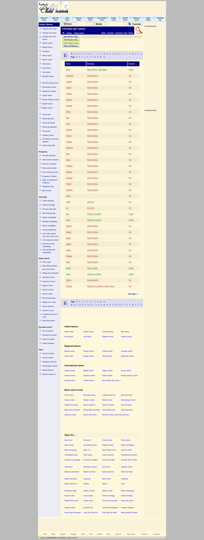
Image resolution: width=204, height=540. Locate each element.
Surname (110, 33)
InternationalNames (102, 19)
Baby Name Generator (72, 410)
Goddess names (48, 135)
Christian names (108, 332)
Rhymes (86, 484)
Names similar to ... (90, 405)
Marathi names (70, 351)
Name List (86, 450)
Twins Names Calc (108, 410)
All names (45, 51)
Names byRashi (79, 19)
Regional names (108, 445)
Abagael (69, 82)
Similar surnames (48, 343)
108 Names (68, 467)
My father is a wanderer (95, 286)
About (108, 534)
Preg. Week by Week (109, 513)
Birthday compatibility (49, 221)
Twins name (46, 114)
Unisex (131, 70)
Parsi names (46, 68)
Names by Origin (127, 472)
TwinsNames (67, 19)
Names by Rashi (48, 119)
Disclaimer (145, 534)
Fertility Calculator (127, 508)
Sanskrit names (126, 337)
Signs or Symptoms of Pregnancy (50, 181)
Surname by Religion (90, 460)
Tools (125, 33)
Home (45, 534)
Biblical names (47, 47)
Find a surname (47, 331)
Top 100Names (125, 19)
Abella (68, 202)
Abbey (68, 112)
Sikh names (46, 64)
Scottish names (88, 380)
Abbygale (69, 178)
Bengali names (88, 356)
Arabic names (47, 95)
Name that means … (128, 501)
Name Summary (126, 395)
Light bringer (102, 70)
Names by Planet (89, 472)
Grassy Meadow (92, 280)
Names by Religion (127, 445)
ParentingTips (160, 19)
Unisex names (107, 440)
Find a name (46, 262)
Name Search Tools (109, 450)
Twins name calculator (110, 501)
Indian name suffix (48, 145)
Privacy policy (131, 534)
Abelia (68, 196)
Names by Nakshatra (49, 127)
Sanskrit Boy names (49, 87)
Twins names (125, 440)
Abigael (68, 232)
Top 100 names (126, 405)
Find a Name (69, 395)
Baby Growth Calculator (129, 513)
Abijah (68, 274)
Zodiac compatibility (49, 217)
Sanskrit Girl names (49, 91)
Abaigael (69, 100)
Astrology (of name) (90, 467)
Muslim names (47, 60)
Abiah (68, 220)
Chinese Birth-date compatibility (48, 251)
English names (47, 43)
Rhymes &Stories (136, 19)
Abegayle (69, 190)
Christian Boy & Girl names (49, 38)
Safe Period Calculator (110, 508)
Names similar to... (48, 306)
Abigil (68, 262)
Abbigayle (69, 148)
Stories (104, 484)
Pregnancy (87, 479)
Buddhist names (47, 76)
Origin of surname (48, 339)
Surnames (63, 534)
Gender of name (48, 290)
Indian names (79, 33)
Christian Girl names (49, 33)
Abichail (69, 226)
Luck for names (47, 358)
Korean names (107, 375)
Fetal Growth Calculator (73, 513)
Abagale (69, 94)
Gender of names (48, 353)
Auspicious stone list (49, 362)
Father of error (109, 286)
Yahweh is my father (94, 214)
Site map (99, 534)
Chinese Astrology (48, 205)
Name (104, 33)
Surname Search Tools (129, 460)
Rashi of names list (48, 374)
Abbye (68, 160)
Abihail (68, 268)
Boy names (68, 440)
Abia (67, 214)
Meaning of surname (49, 335)
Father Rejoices (92, 76)
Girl (130, 76)
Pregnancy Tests (48, 186)
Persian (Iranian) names (50, 100)
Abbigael (69, 130)
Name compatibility (48, 226)
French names (126, 371)
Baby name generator (49, 266)
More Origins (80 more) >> (111, 380)
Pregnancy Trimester (49, 176)
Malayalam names (127, 356)
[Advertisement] (118, 7)
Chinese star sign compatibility (48, 245)
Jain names (46, 72)
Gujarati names (88, 351)
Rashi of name (47, 294)
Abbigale (69, 142)
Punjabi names (107, 351)
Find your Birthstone (49, 230)
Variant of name (70, 508)
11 (104, 57)
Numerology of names (50, 366)
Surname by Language (72, 460)
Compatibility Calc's (71, 455)
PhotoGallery (148, 19)
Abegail (68, 184)
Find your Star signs (49, 209)
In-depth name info (108, 395)
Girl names (87, 440)
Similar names (88, 501)
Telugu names (107, 356)
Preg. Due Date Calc (90, 513)
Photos (83, 534)
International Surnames (129, 455)
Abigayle (69, 256)
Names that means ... (90, 415)
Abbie (68, 124)
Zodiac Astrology (48, 201)
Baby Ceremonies (71, 484)
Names (69, 33)
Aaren (68, 70)
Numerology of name (128, 400)
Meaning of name (48, 277)
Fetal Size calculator (49, 164)
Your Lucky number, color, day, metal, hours (50, 235)
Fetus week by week (49, 168)
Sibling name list (48, 370)
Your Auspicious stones (50, 240)
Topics (130, 33)
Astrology (119, 33)
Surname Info (88, 508)
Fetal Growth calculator (50, 160)
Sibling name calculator (50, 273)
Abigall (68, 250)
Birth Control (46, 191)
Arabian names (70, 371)
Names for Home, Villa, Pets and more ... (116, 415)
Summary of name (48, 281)
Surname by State (108, 460)
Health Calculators (71, 479)
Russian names (70, 380)
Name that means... (49, 321)
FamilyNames (113, 19)
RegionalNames (90, 19)
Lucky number (88, 496)
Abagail (68, 88)
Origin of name (47, 285)
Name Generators (71, 450)
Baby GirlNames (44, 19)
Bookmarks (156, 534)
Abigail (68, 238)
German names (70, 375)
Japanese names (89, 375)
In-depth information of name (50, 315)
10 (101, 57)
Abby (68, 154)
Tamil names (69, 356)
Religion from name (49, 302)
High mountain (92, 70)
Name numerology (127, 491)
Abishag (69, 286)
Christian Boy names (49, 29)
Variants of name (48, 310)
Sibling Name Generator (91, 410)
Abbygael (69, 166)
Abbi (67, 118)
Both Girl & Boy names (50, 83)
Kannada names (126, 351)
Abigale (68, 244)
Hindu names (47, 55)
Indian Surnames (108, 455)
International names (90, 445)
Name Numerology (48, 213)
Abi (67, 208)
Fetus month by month (50, 172)
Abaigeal (69, 106)
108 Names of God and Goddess (50, 140)
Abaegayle (70, 76)
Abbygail (69, 172)
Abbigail (69, 136)
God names (46, 131)
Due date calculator (49, 155)
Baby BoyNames (55, 19)
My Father (90, 208)
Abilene (68, 280)
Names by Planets (48, 123)
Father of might (92, 268)
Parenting (124, 479)
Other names (87, 455)
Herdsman (90, 202)
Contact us (118, 534)
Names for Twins (70, 415)
